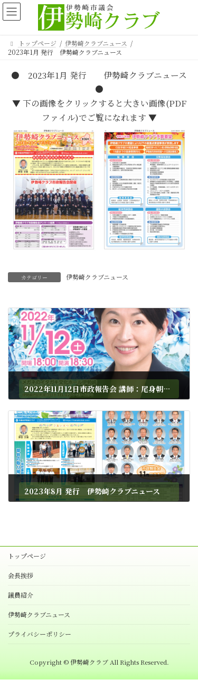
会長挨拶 (20, 575)
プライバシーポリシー (39, 633)
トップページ (27, 555)
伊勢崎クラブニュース (97, 276)
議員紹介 (20, 594)
